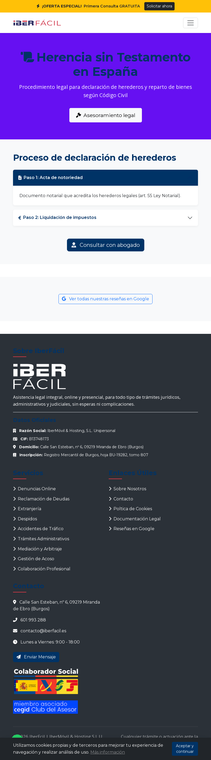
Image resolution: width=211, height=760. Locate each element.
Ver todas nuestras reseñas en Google (105, 298)
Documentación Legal (135, 518)
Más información (107, 752)
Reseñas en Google (131, 528)
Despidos (25, 518)
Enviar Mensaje (36, 656)
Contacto (121, 498)
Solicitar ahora (159, 6)
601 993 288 (33, 619)
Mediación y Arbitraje (37, 548)
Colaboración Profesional (41, 568)
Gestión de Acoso (33, 558)
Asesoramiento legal (105, 115)
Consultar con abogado (105, 245)
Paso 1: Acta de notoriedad (50, 177)
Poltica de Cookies (130, 508)
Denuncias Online (34, 488)
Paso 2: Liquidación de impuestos (57, 217)
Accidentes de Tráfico (38, 528)
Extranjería (27, 508)
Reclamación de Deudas (41, 498)
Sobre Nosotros (127, 488)
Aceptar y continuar (185, 749)
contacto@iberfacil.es (43, 630)
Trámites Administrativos (41, 538)
